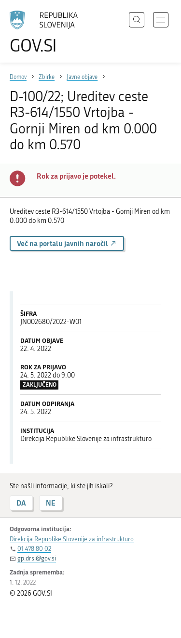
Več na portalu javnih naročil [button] (67, 243)
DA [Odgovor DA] (21, 503)
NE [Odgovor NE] (51, 503)
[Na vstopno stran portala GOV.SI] (48, 32)
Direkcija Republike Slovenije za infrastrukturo (72, 539)
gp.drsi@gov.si (36, 558)
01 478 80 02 (34, 548)
